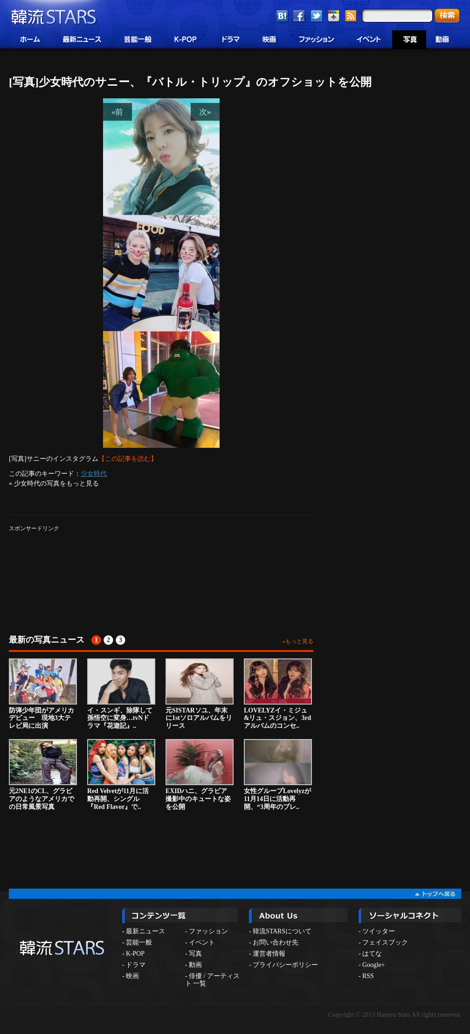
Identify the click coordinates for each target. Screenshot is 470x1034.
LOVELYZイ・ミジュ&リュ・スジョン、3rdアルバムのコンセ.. (278, 694)
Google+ (373, 964)
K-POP (135, 953)
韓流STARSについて (282, 931)
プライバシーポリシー (285, 964)
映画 (132, 975)
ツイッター (378, 931)
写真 (195, 953)
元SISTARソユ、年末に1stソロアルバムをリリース (200, 694)
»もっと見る (298, 641)
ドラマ (135, 964)
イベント (202, 942)
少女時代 (94, 473)
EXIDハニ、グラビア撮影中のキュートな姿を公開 (200, 774)
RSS (368, 975)
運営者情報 (269, 953)
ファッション (208, 931)
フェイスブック (385, 942)
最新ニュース (145, 931)
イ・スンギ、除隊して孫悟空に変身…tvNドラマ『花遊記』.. (121, 694)
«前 (117, 111)
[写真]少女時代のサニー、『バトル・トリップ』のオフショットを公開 (190, 82)
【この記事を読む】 (127, 458)
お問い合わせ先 (275, 942)
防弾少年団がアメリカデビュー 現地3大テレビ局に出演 (43, 694)
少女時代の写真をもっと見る (56, 483)
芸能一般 (139, 942)
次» (205, 111)
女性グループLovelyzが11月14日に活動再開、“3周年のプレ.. (278, 774)
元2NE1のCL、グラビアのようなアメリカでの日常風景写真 (43, 774)
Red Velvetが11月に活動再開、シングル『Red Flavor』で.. (121, 774)
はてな (372, 953)
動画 (195, 964)
